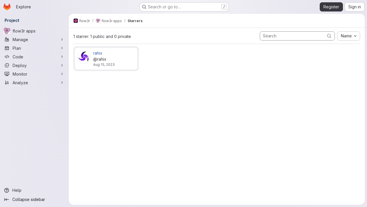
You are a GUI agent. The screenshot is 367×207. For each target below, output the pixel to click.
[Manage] (34, 39)
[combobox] (348, 36)
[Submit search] (329, 36)
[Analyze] (34, 82)
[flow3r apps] (34, 31)
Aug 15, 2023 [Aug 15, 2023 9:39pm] (104, 64)
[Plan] (34, 48)
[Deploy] (34, 65)
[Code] (34, 57)
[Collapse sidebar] (34, 199)
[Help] (34, 190)
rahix (97, 53)
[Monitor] (34, 74)
